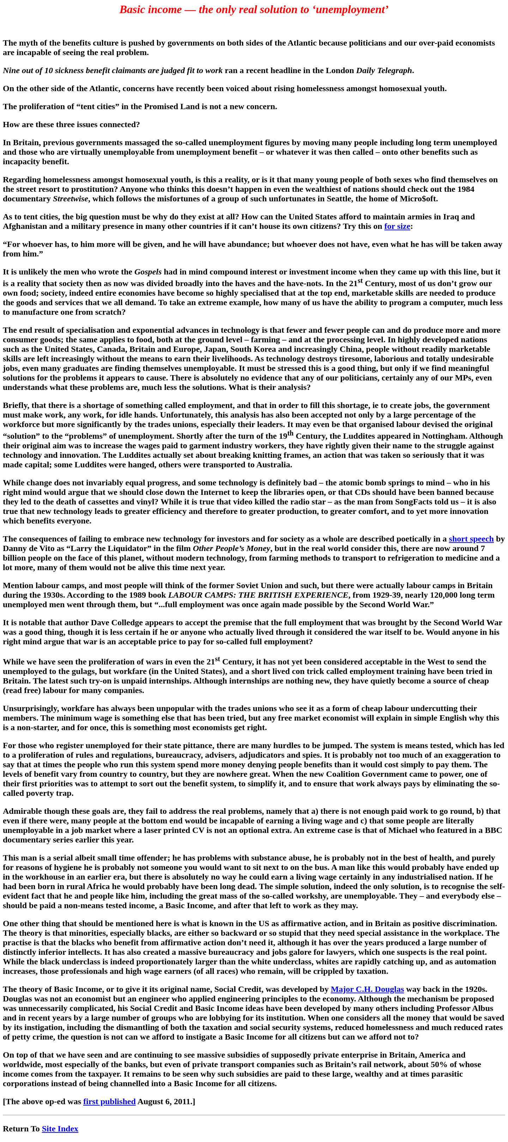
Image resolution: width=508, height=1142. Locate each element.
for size (398, 226)
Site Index (60, 1128)
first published (109, 1101)
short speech (471, 538)
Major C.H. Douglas (367, 989)
